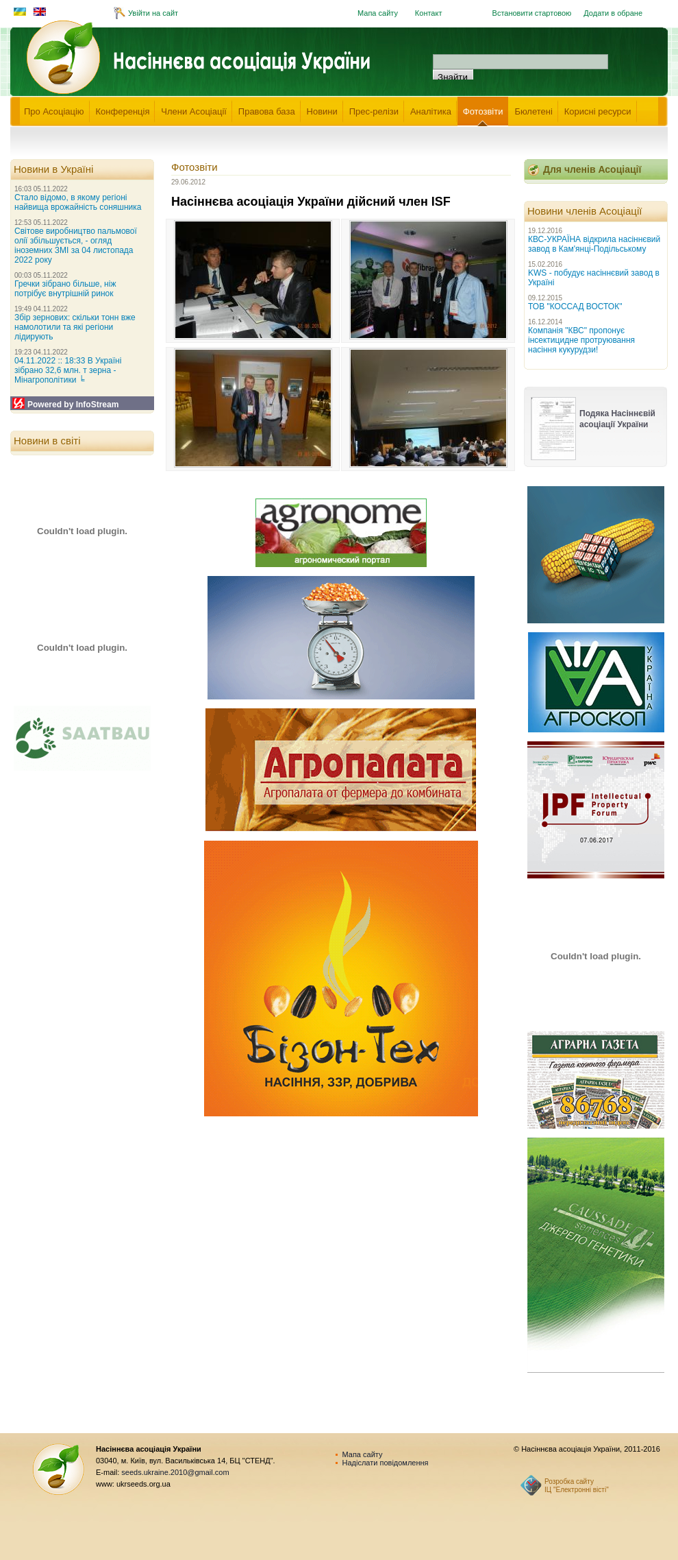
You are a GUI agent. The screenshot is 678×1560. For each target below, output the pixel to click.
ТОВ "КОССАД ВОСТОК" (575, 306)
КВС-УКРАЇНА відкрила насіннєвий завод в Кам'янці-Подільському (594, 244)
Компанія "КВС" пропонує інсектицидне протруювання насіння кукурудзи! (581, 340)
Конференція (123, 111)
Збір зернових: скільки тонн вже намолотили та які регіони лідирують (75, 327)
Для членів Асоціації (592, 169)
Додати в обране (612, 13)
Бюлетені (533, 111)
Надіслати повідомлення (385, 1463)
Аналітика (430, 111)
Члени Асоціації (194, 111)
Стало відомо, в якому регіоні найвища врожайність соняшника (77, 202)
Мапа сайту (377, 13)
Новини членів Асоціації (584, 211)
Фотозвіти (483, 111)
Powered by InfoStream (72, 404)
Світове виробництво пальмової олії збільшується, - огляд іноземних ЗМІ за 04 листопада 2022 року (75, 245)
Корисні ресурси (597, 111)
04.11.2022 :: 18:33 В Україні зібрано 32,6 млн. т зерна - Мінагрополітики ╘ (67, 370)
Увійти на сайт (153, 13)
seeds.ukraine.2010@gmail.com (175, 1472)
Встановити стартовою (532, 13)
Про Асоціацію (54, 111)
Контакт (428, 13)
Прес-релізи (374, 111)
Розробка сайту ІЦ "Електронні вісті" (576, 1485)
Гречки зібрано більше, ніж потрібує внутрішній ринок (65, 288)
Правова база (266, 111)
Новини (322, 111)
